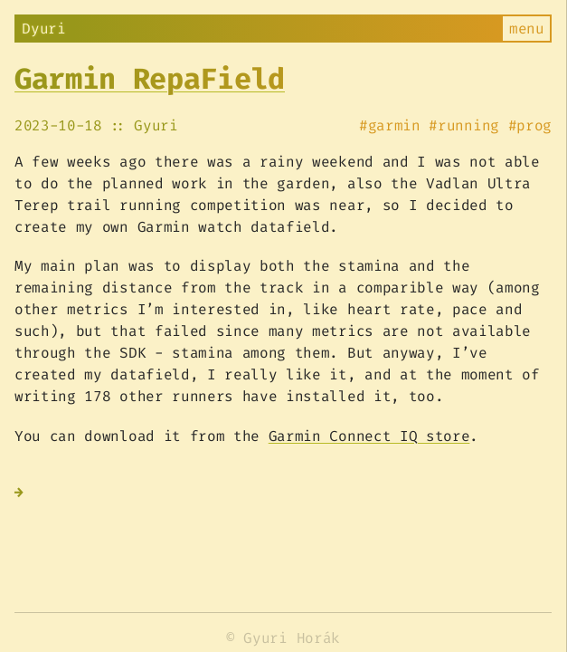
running (468, 125)
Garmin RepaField (149, 79)
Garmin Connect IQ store (369, 436)
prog (534, 125)
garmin (394, 125)
